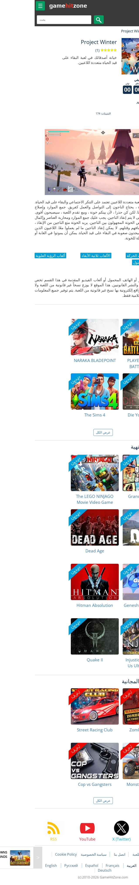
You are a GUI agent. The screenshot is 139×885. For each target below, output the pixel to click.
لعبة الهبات (123, 30)
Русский (38, 865)
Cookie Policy (32, 854)
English (18, 865)
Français (79, 865)
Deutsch (71, 870)
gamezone (35, 5)
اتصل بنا (86, 854)
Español (59, 865)
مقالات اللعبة (108, 854)
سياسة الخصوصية (60, 854)
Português (118, 865)
